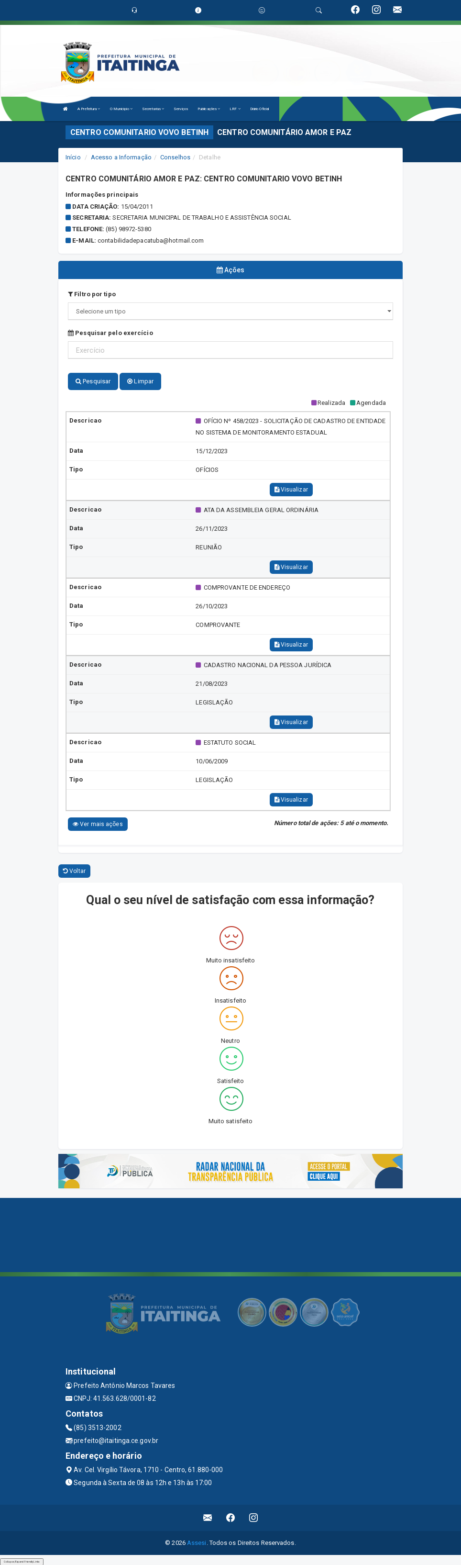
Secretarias (153, 109)
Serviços (181, 109)
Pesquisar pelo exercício (110, 331)
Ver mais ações (98, 822)
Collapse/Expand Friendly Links (22, 1560)
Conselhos (175, 157)
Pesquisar (93, 379)
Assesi (197, 1541)
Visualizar (291, 488)
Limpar (140, 379)
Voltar (74, 869)
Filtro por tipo (92, 292)
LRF (235, 109)
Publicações (209, 109)
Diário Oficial (259, 109)
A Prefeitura (88, 109)
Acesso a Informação (121, 157)
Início (73, 157)
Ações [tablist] (231, 270)
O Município (121, 109)
